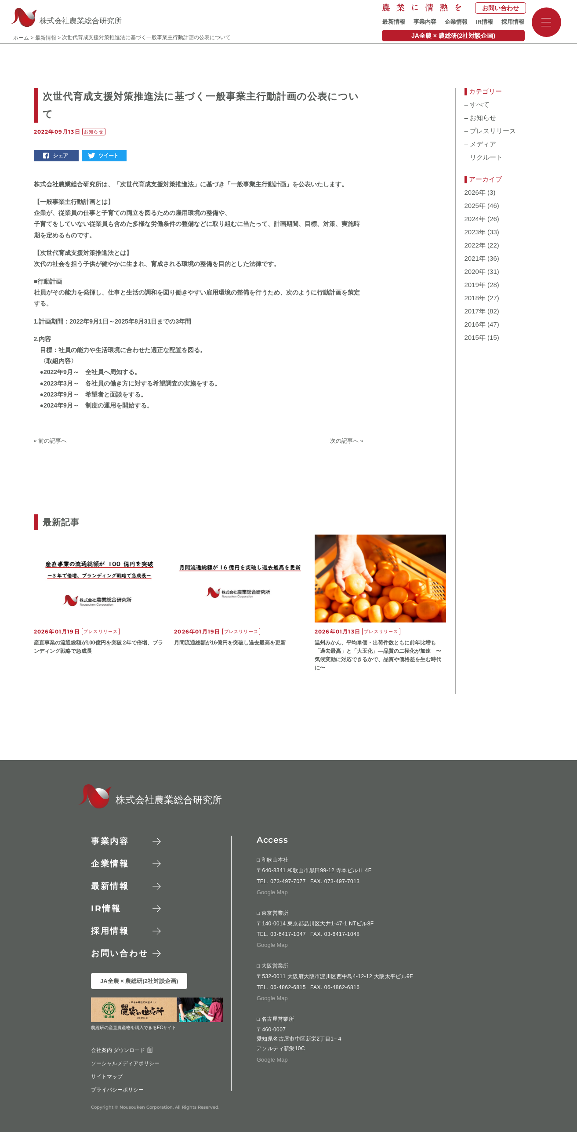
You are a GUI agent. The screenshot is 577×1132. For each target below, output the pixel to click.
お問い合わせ (500, 7)
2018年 (475, 298)
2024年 (475, 218)
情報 (106, 908)
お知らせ (481, 117)
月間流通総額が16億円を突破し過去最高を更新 (229, 643)
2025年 (475, 205)
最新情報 (393, 22)
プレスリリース (490, 131)
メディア (481, 144)
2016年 (475, 324)
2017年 (475, 311)
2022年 (475, 245)
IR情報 (484, 22)
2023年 (475, 232)
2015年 (475, 337)
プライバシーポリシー (117, 1090)
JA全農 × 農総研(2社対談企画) (453, 35)
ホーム (21, 38)
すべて (477, 104)
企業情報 (456, 22)
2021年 (475, 258)
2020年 (475, 271)
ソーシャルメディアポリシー (125, 1063)
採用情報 (512, 22)
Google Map (272, 892)
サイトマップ (106, 1077)
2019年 (475, 284)
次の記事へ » (346, 440)
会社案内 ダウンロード (121, 1050)
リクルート (484, 157)
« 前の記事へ (50, 440)
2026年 (475, 192)
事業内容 (425, 22)
